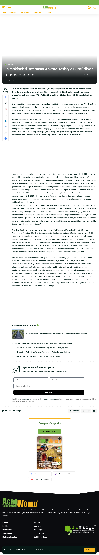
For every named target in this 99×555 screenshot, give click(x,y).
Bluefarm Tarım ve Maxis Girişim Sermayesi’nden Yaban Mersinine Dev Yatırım (56, 334)
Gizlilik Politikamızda (52, 401)
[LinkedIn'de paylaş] (24, 75)
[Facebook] (40, 476)
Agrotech (10, 64)
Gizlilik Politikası (23, 550)
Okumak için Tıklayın (49, 434)
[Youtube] (40, 482)
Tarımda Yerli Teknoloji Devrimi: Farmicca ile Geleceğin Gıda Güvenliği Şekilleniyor (43, 343)
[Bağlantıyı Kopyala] (32, 75)
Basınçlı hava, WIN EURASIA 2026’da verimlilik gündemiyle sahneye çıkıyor (41, 348)
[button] (89, 550)
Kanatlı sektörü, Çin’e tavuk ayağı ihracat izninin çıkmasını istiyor (37, 356)
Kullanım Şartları (37, 550)
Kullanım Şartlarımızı (28, 401)
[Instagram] (64, 476)
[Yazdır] (5, 138)
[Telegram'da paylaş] (28, 75)
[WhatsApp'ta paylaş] (19, 75)
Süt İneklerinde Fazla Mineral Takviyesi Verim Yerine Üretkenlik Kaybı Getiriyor (42, 352)
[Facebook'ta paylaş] (6, 75)
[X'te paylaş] (11, 75)
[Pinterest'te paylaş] (15, 75)
